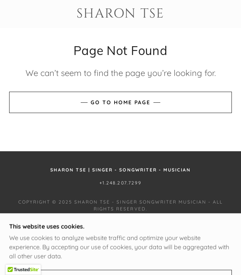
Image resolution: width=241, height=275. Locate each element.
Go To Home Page (120, 102)
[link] (121, 14)
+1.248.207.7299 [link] (120, 183)
